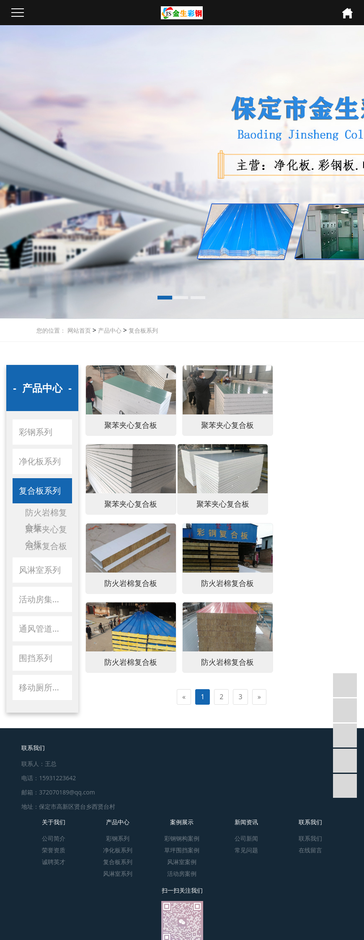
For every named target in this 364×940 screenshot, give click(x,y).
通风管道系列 (44, 628)
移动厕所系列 (44, 687)
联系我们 (310, 819)
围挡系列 (35, 658)
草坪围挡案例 (181, 847)
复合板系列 (142, 330)
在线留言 (310, 847)
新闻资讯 (246, 819)
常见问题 (246, 847)
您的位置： (51, 330)
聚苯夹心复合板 (46, 529)
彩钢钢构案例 (181, 835)
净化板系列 (40, 461)
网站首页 (79, 330)
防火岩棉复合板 (46, 513)
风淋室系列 (40, 569)
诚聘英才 (53, 859)
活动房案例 (181, 871)
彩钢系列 (35, 431)
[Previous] (184, 613)
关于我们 (53, 819)
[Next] (259, 613)
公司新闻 (246, 835)
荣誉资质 (53, 847)
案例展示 (182, 819)
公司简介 (53, 835)
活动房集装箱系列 (45, 599)
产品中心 (108, 330)
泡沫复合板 (46, 546)
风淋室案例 (181, 859)
